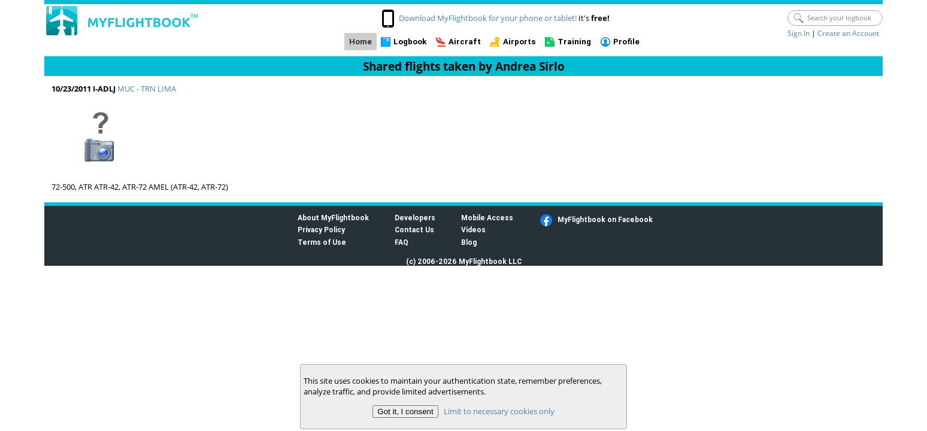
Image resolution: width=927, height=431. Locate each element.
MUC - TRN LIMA (146, 88)
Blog (469, 242)
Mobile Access (487, 217)
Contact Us (414, 229)
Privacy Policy (321, 229)
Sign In (798, 33)
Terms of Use (322, 242)
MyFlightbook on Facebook (605, 219)
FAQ (401, 242)
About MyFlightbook (333, 217)
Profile (626, 42)
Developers (415, 217)
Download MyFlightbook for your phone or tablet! (488, 18)
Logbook (409, 42)
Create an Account (848, 33)
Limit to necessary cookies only (499, 411)
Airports (519, 42)
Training (574, 42)
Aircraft (465, 42)
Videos (473, 229)
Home (360, 42)
